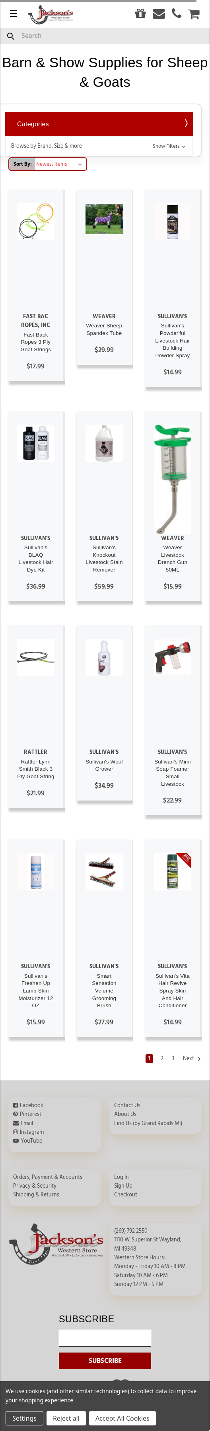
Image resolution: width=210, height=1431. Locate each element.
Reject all (66, 1418)
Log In (121, 1177)
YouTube (31, 1141)
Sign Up (123, 1186)
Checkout (125, 1195)
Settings (24, 1418)
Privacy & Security (34, 1186)
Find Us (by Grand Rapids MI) (148, 1123)
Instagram (32, 1132)
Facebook (31, 1105)
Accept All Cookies (122, 1418)
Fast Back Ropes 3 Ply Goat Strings (35, 342)
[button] (99, 146)
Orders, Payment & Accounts (47, 1177)
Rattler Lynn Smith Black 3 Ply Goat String (35, 769)
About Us (125, 1114)
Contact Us (127, 1105)
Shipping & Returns (36, 1195)
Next (192, 1059)
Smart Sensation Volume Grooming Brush (104, 991)
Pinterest (30, 1114)
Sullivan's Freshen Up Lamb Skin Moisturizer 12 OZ (35, 991)
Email (27, 1123)
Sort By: (23, 164)
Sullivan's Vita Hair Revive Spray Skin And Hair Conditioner (173, 991)
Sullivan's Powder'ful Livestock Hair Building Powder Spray (172, 340)
